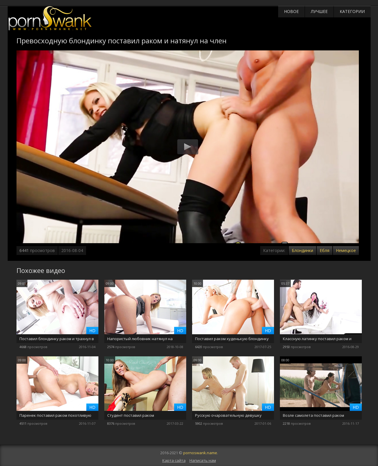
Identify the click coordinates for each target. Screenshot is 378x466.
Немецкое (346, 250)
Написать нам (202, 460)
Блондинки (302, 250)
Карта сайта (174, 460)
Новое (291, 11)
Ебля (324, 250)
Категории (352, 11)
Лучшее (319, 11)
